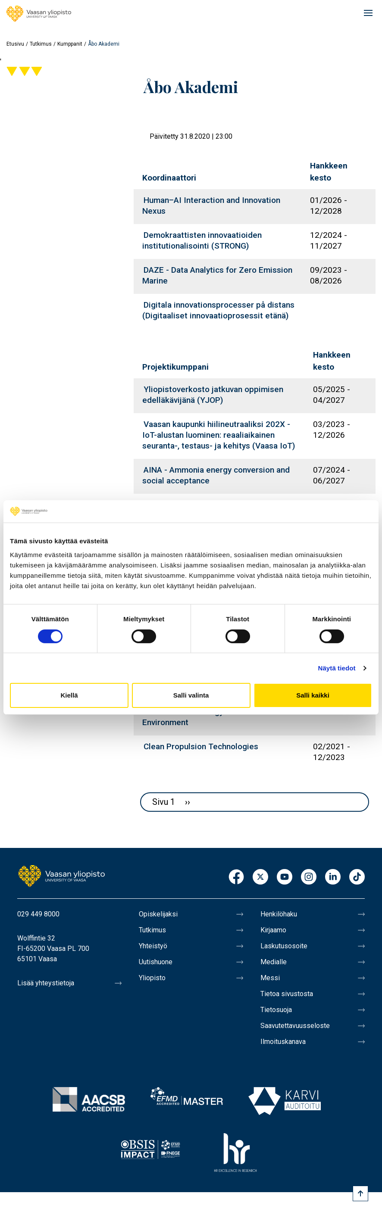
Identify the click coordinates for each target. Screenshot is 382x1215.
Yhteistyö (153, 946)
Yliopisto (152, 978)
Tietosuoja (276, 1010)
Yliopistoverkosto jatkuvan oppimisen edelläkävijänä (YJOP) (212, 394)
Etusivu (15, 44)
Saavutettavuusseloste (295, 1026)
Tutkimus (41, 44)
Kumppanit (69, 44)
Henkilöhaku (278, 914)
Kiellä (69, 695)
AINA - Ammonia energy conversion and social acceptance (216, 475)
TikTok (357, 877)
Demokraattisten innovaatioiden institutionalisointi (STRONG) (202, 240)
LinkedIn (333, 877)
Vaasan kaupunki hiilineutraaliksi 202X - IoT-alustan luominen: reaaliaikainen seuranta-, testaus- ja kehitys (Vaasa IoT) (218, 435)
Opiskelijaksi (158, 914)
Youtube (284, 877)
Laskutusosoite (283, 946)
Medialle (273, 962)
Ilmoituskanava (283, 1041)
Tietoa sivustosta (286, 994)
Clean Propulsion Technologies (201, 746)
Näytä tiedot (337, 668)
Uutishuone (155, 962)
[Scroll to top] (360, 1193)
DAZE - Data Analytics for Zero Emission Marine (217, 275)
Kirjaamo (273, 930)
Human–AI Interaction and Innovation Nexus (211, 205)
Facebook (236, 877)
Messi (270, 978)
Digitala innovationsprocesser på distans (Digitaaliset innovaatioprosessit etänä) (218, 310)
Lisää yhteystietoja (45, 983)
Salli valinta (191, 695)
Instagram (308, 877)
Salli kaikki (312, 695)
